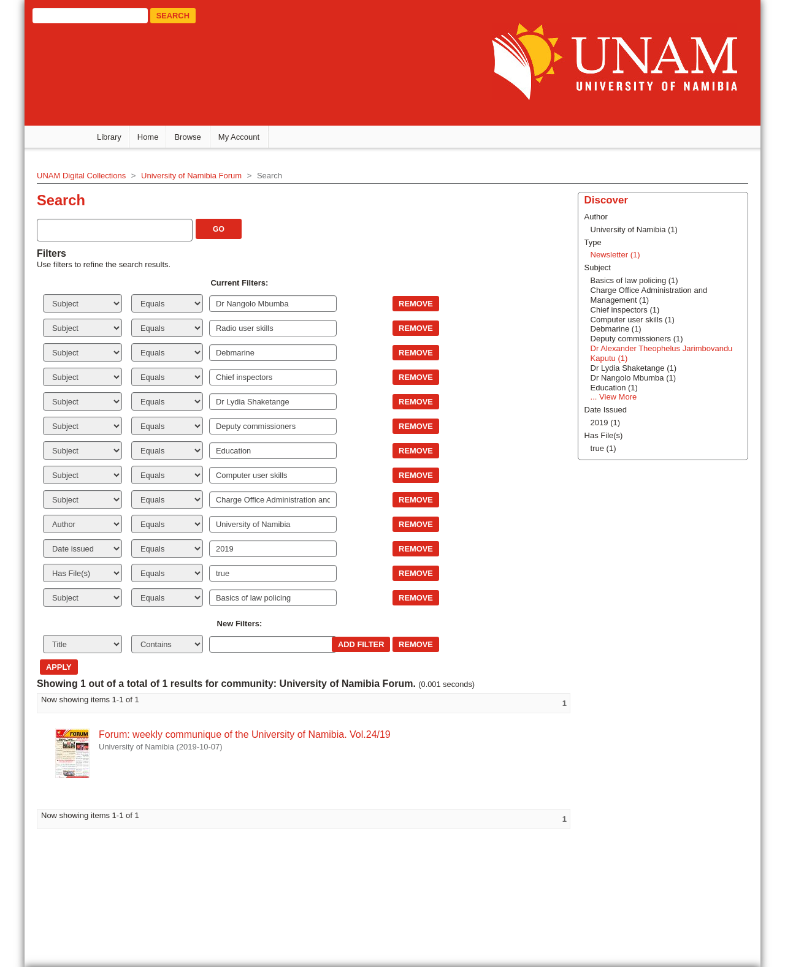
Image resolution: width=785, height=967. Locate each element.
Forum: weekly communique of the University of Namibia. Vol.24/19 (245, 734)
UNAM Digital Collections (81, 175)
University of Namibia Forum (191, 175)
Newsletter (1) (615, 254)
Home (148, 137)
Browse (187, 137)
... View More (614, 396)
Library (109, 137)
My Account (238, 137)
